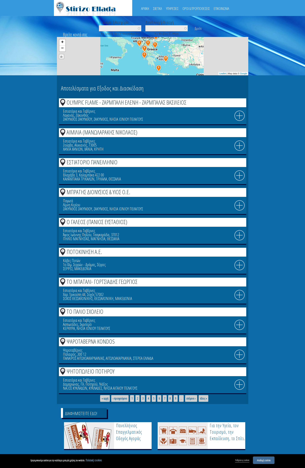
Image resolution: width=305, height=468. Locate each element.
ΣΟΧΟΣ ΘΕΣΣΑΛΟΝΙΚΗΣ (78, 298)
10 (63, 370)
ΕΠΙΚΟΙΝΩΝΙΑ (221, 8)
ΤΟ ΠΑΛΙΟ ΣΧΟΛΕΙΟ (85, 311)
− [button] (62, 48)
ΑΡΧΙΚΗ (145, 8)
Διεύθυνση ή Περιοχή (160, 22)
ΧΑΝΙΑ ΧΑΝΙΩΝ (73, 149)
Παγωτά (68, 201)
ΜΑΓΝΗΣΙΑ (98, 238)
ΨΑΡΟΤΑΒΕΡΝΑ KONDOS (91, 341)
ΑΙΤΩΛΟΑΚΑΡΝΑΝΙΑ (118, 358)
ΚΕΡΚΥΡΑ (69, 328)
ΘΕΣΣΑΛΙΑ (115, 179)
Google (243, 73)
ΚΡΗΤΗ (99, 149)
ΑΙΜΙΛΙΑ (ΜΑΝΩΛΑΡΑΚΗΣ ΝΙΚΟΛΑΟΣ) (102, 132)
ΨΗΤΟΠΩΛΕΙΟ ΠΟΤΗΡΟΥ (90, 371)
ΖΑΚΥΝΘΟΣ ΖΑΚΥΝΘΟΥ (77, 119)
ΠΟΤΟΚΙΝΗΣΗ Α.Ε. (84, 252)
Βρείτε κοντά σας (75, 34)
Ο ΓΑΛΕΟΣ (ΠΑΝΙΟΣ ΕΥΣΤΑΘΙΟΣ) (97, 222)
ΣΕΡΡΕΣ (68, 268)
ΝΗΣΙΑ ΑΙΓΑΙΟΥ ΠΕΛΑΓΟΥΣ (120, 388)
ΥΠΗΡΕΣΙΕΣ (172, 8)
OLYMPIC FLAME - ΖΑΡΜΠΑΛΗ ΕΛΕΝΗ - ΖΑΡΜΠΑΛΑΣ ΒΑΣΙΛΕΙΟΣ (126, 102)
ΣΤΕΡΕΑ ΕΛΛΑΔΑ (143, 358)
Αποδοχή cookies (263, 460)
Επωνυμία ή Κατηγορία (114, 22)
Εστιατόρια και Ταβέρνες (79, 111)
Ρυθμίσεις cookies (242, 460)
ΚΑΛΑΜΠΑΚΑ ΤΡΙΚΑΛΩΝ (78, 179)
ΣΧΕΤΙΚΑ (157, 8)
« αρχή (105, 398)
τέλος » (203, 398)
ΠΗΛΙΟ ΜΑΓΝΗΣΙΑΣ (76, 238)
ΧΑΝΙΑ (88, 149)
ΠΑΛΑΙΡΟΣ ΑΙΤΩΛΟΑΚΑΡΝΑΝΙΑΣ (83, 358)
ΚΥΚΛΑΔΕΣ (95, 388)
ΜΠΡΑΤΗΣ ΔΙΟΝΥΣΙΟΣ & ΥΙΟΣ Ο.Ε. (98, 192)
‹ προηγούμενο (120, 398)
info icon (239, 115)
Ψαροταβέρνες (72, 350)
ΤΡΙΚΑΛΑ (101, 179)
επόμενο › (191, 398)
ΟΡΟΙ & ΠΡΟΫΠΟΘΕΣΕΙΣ (196, 8)
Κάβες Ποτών (71, 260)
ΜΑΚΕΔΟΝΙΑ (82, 268)
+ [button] (62, 42)
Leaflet (222, 73)
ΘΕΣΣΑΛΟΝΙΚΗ (103, 298)
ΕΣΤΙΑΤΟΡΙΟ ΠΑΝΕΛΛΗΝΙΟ (92, 162)
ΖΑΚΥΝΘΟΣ (101, 119)
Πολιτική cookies (94, 460)
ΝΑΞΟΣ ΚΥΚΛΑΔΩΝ (75, 388)
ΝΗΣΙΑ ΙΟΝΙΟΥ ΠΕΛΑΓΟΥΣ (126, 119)
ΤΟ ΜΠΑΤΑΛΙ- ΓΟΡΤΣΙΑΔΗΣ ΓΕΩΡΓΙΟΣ (102, 281)
